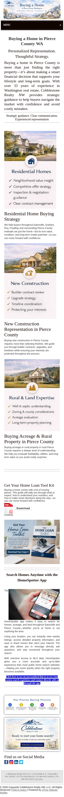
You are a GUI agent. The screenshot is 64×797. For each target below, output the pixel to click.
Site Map (39, 779)
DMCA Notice (19, 789)
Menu (32, 25)
